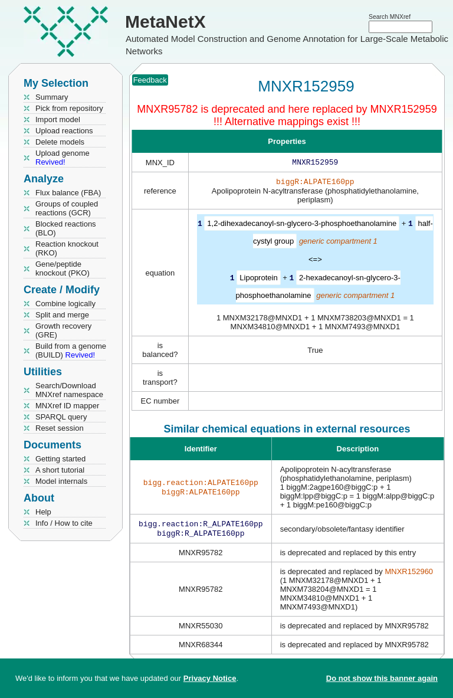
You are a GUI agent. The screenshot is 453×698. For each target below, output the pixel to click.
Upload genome (62, 157)
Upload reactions (64, 130)
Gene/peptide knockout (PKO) (62, 268)
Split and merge (62, 314)
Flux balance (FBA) (68, 192)
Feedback (150, 80)
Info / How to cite (64, 523)
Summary (51, 97)
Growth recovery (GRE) (63, 330)
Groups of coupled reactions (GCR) (66, 208)
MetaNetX (165, 21)
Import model (57, 119)
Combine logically (65, 303)
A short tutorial (59, 470)
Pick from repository (69, 108)
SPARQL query (61, 416)
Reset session (59, 428)
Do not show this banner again (382, 678)
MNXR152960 (409, 575)
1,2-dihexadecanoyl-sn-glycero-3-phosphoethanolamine (301, 225)
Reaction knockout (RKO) (67, 248)
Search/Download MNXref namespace (69, 390)
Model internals (61, 481)
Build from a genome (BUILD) (70, 350)
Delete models (59, 141)
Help (43, 511)
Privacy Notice (210, 678)
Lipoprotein (258, 279)
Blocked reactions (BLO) (65, 228)
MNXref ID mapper (67, 405)
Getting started (60, 458)
